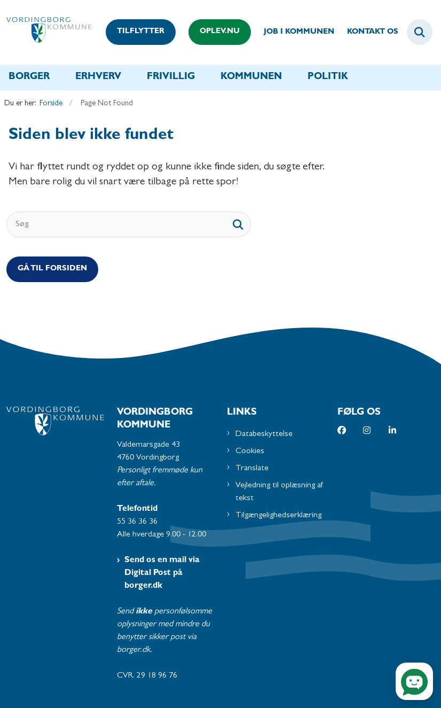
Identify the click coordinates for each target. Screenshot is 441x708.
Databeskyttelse (264, 434)
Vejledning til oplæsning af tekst (279, 492)
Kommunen (251, 77)
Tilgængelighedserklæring (278, 515)
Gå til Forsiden (52, 269)
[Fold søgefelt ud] (419, 32)
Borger (29, 77)
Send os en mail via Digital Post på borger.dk (162, 573)
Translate (252, 468)
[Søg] (128, 224)
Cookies (249, 451)
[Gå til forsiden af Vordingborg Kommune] (46, 32)
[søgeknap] (238, 224)
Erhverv (98, 77)
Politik (328, 77)
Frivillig (171, 77)
